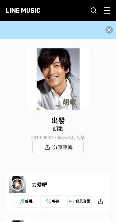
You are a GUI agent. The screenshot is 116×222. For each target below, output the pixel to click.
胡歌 (58, 128)
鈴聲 (25, 201)
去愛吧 (39, 184)
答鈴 (52, 201)
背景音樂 (79, 201)
